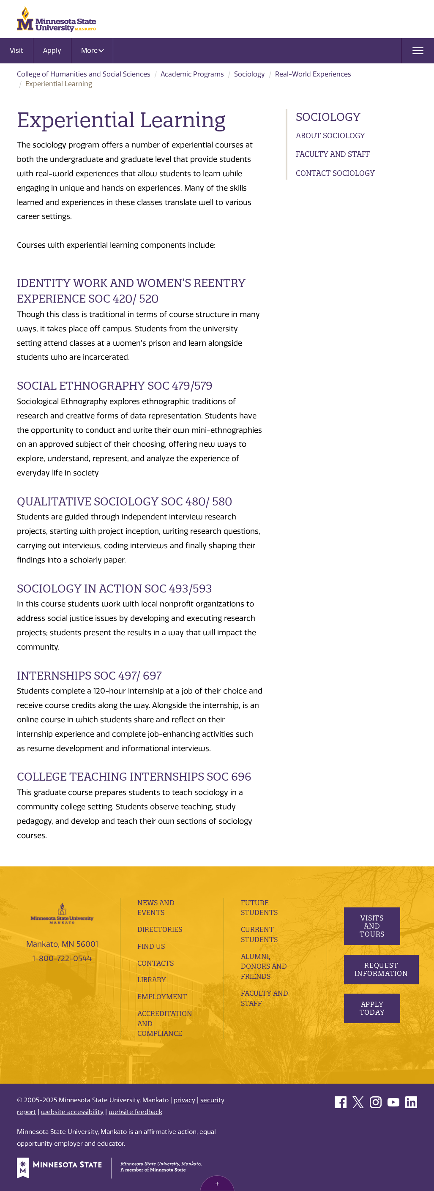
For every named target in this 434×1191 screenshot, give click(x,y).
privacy (184, 1100)
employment (162, 996)
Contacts (155, 963)
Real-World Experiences (313, 74)
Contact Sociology (335, 173)
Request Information (381, 969)
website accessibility (72, 1112)
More (92, 50)
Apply (52, 50)
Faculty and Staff (333, 154)
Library (151, 979)
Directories (159, 929)
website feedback (135, 1112)
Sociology (249, 74)
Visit (16, 50)
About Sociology (330, 135)
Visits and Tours (372, 926)
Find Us (151, 946)
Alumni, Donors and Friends (264, 966)
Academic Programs (192, 74)
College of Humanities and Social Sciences (83, 74)
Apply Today (372, 1008)
